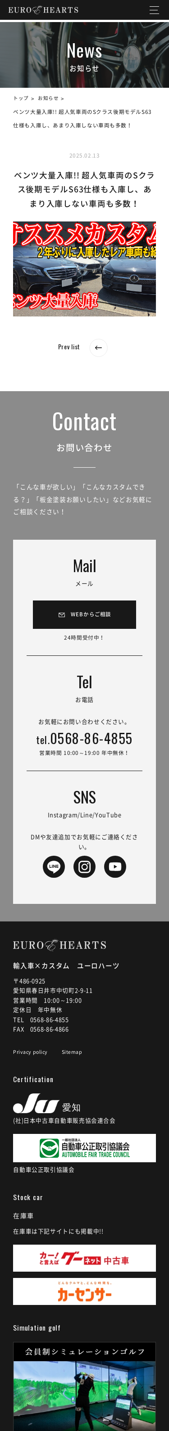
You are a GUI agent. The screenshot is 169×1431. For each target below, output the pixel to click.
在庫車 (25, 1220)
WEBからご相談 (91, 615)
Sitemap (75, 1056)
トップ (21, 99)
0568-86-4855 (84, 743)
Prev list (84, 346)
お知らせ (51, 99)
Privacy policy (31, 1056)
